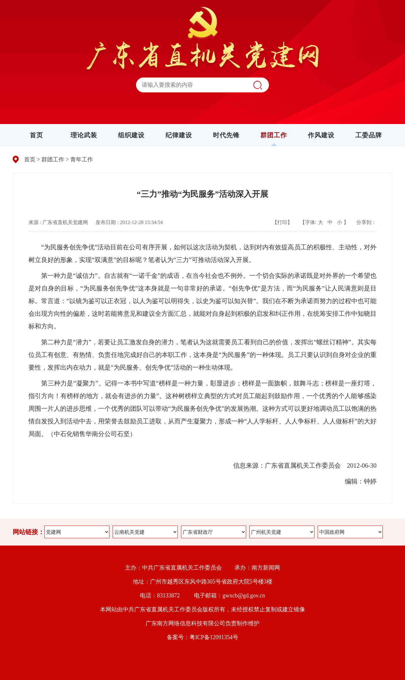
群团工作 (273, 135)
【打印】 (282, 222)
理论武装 (84, 135)
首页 (36, 135)
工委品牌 (368, 135)
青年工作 (81, 159)
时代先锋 (226, 135)
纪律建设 (178, 135)
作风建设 (321, 135)
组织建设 (131, 135)
